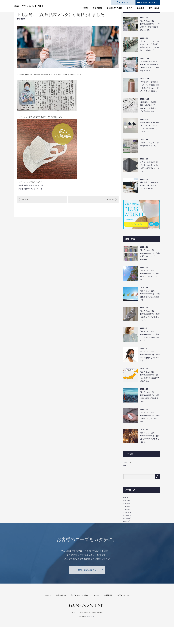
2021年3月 (126, 504)
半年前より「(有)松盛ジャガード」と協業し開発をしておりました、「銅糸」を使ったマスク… (149, 86)
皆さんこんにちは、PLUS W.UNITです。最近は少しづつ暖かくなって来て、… (150, 275)
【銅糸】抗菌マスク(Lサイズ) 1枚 (29, 189)
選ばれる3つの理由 (114, 8)
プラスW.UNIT (91, 616)
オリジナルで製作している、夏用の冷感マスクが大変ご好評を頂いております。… (149, 166)
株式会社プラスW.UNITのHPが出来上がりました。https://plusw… (149, 185)
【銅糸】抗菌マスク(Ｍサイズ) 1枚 (30, 185)
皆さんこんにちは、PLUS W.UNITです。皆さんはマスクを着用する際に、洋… (150, 335)
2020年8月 (126, 521)
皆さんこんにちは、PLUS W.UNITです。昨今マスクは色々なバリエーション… (150, 356)
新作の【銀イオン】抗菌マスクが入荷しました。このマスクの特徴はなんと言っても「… (149, 127)
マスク (125, 462)
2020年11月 (127, 515)
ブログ (129, 8)
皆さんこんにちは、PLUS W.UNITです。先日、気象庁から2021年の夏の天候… (149, 376)
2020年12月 (127, 512)
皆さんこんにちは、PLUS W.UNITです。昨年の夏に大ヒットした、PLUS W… (150, 254)
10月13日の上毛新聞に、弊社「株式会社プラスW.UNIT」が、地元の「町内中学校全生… (149, 106)
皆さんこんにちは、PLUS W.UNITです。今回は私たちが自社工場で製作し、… (150, 295)
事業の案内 (97, 8)
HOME (85, 8)
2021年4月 (126, 501)
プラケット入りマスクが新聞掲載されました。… (149, 144)
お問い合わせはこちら (87, 573)
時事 (124, 465)
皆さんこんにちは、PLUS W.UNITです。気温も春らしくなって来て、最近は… (150, 417)
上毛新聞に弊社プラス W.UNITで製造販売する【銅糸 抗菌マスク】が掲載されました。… (149, 66)
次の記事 (110, 199)
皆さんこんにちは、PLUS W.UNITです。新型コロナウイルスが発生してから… (150, 315)
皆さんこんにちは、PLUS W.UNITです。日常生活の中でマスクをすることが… (150, 437)
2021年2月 (126, 506)
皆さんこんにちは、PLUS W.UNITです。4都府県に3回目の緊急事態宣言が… (149, 396)
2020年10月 (127, 518)
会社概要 (140, 8)
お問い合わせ (154, 8)
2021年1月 (126, 509)
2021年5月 (126, 498)
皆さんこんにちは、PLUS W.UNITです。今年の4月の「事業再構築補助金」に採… (150, 25)
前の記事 (25, 199)
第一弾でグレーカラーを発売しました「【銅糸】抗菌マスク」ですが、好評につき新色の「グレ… (149, 45)
